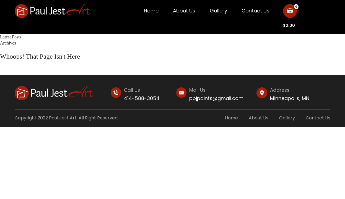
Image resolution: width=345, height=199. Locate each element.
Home (151, 10)
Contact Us (255, 10)
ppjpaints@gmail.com (216, 98)
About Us (184, 10)
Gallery (218, 10)
